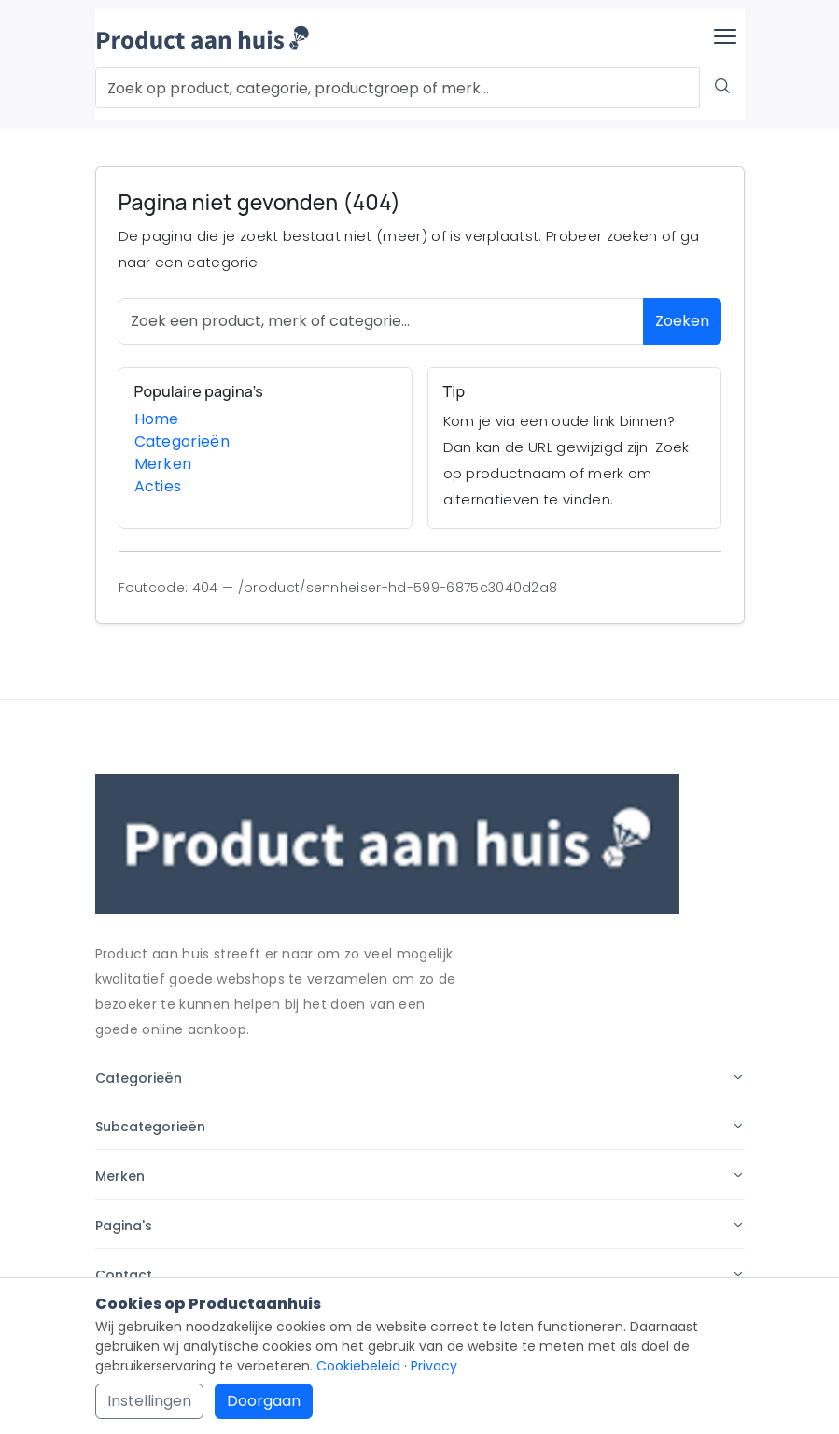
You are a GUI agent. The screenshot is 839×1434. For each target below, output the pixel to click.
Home (156, 419)
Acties (158, 486)
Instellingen (149, 1401)
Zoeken (682, 321)
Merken (163, 464)
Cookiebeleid (358, 1365)
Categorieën (182, 441)
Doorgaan (264, 1401)
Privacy (434, 1365)
